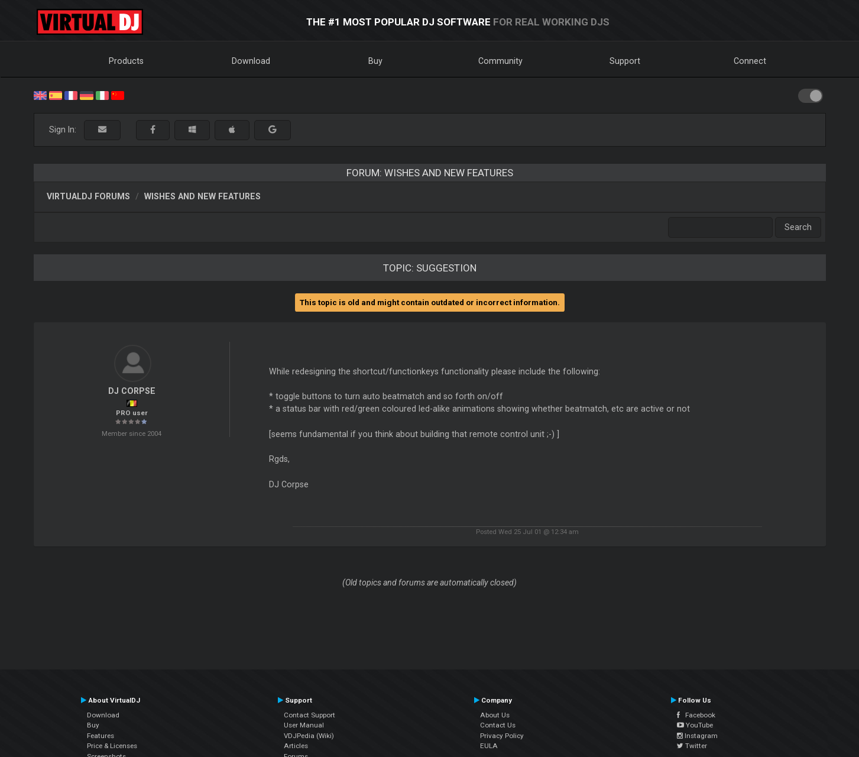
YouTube (695, 725)
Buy (375, 61)
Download (251, 61)
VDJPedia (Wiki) (309, 736)
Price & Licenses (112, 746)
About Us (495, 715)
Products (126, 61)
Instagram (697, 736)
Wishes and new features (202, 196)
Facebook (696, 715)
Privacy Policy (502, 736)
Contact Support (309, 715)
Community (500, 61)
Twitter (692, 746)
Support (625, 61)
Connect (750, 61)
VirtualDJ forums (88, 196)
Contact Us (498, 725)
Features (100, 736)
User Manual (304, 725)
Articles (296, 746)
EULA (489, 746)
